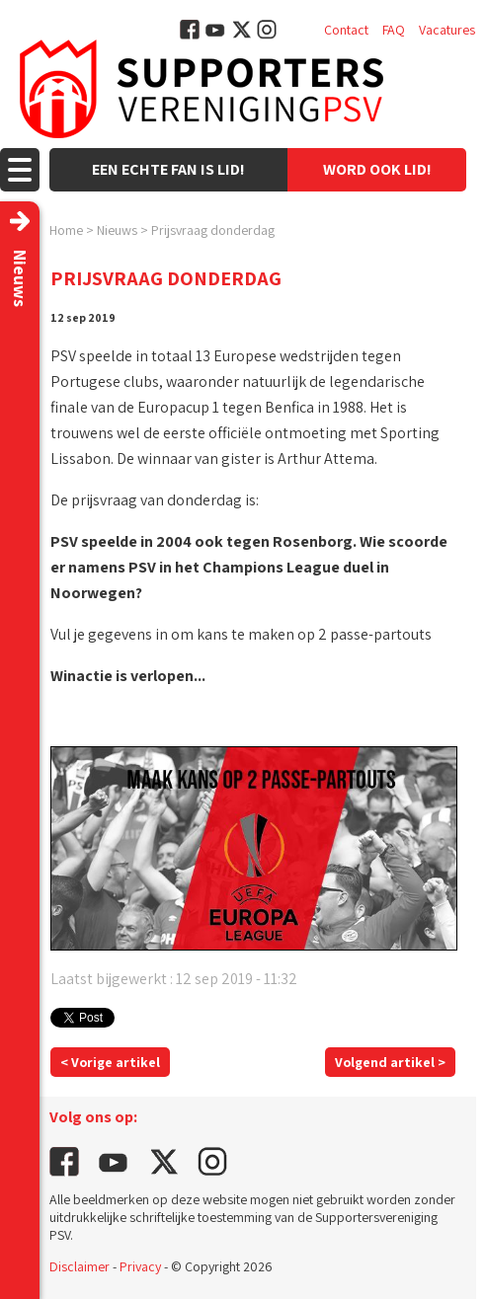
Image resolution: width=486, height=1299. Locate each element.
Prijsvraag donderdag (213, 230)
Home (66, 230)
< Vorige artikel (110, 1062)
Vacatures (447, 29)
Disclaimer (79, 1266)
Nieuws (117, 230)
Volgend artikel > (390, 1062)
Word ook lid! (377, 169)
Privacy (140, 1266)
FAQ (393, 29)
